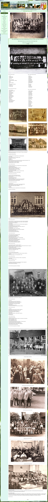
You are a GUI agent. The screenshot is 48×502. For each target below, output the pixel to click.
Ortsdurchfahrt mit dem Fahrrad (4, 30)
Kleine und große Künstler (4, 28)
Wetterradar (4, 29)
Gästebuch (4, 27)
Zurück (27, 499)
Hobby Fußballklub (4, 31)
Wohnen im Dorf (4, 26)
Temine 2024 (4, 19)
